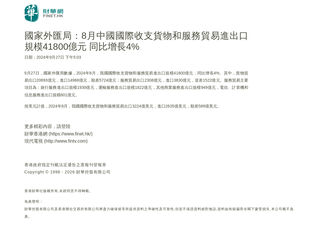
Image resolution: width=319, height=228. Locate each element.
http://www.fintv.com (65, 141)
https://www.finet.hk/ (70, 133)
